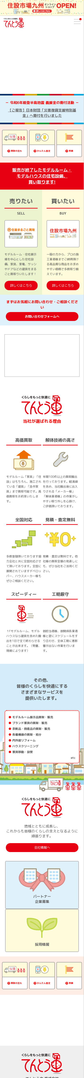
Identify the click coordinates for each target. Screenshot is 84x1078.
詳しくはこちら (21, 285)
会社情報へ (42, 847)
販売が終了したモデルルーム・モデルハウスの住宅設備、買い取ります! (42, 176)
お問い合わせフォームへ (42, 316)
